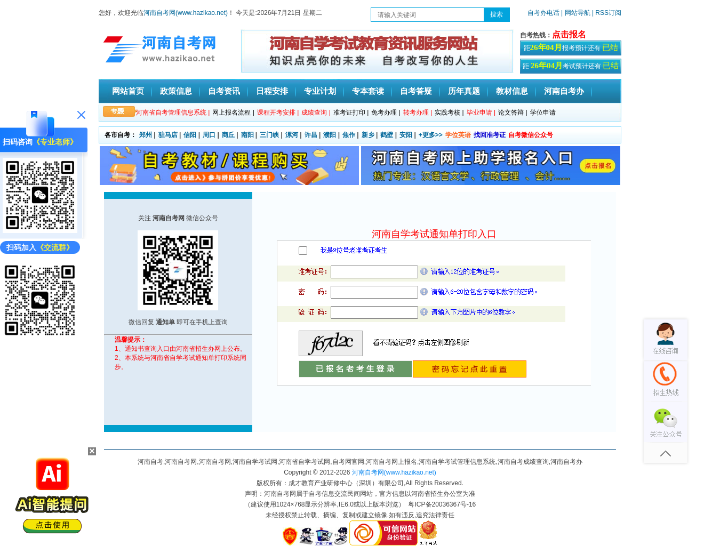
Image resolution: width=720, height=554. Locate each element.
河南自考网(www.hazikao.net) (185, 13)
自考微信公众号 (530, 135)
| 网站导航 (575, 13)
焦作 (348, 135)
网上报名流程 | (233, 112)
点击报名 (569, 34)
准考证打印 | (351, 112)
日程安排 (272, 90)
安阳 (405, 135)
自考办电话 (543, 13)
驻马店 (168, 135)
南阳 (247, 135)
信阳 (189, 135)
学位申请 (543, 112)
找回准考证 (490, 135)
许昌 (311, 135)
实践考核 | (449, 112)
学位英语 (458, 135)
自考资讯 (224, 90)
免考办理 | (385, 112)
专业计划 (320, 90)
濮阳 (329, 135)
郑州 (145, 135)
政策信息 (176, 90)
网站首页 (128, 90)
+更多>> (431, 135)
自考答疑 (416, 90)
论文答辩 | (512, 112)
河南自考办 (564, 90)
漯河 (291, 135)
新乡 (368, 135)
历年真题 (464, 90)
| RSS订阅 (606, 13)
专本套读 (368, 90)
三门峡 (269, 135)
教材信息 (512, 90)
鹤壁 (386, 135)
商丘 (228, 135)
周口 (209, 135)
